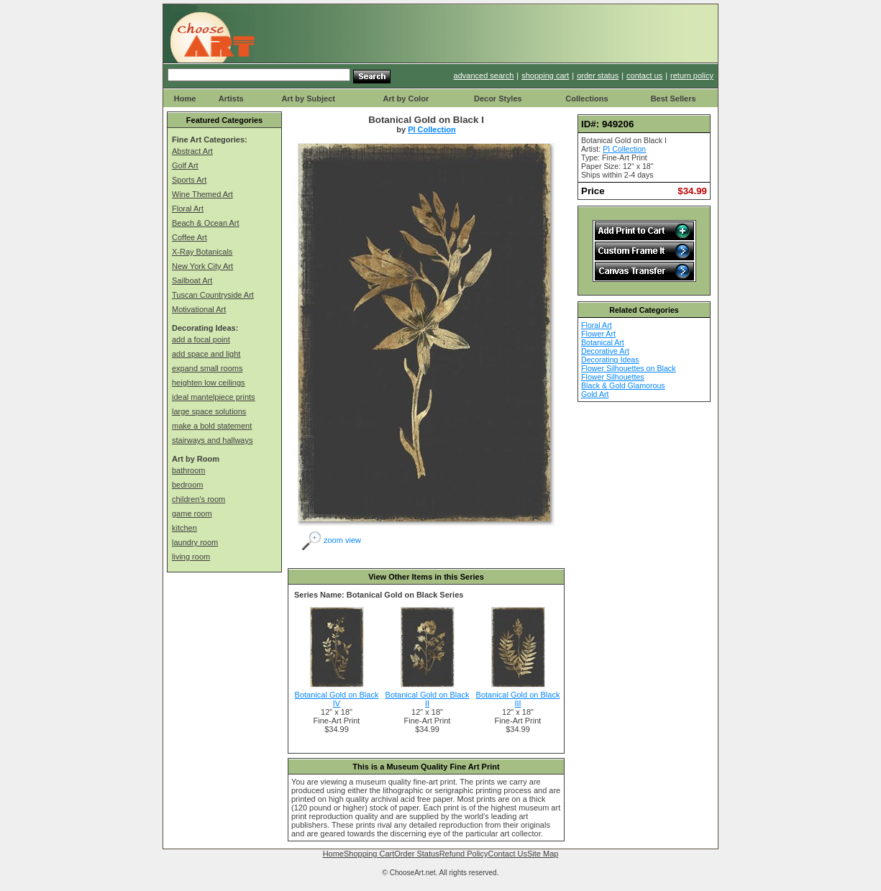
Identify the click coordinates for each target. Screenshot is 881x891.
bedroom (187, 484)
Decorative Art (605, 351)
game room (192, 513)
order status (597, 75)
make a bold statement (212, 425)
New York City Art (202, 266)
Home (185, 98)
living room (191, 556)
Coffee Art (189, 237)
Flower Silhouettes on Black (628, 368)
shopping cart (545, 75)
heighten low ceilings (208, 382)
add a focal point (201, 339)
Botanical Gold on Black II (427, 699)
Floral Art (188, 208)
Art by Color (406, 98)
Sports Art (189, 179)
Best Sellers (673, 98)
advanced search (484, 75)
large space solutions (209, 411)
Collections (586, 98)
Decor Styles (498, 98)
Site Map (542, 853)
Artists (231, 98)
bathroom (188, 470)
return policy (691, 75)
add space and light (206, 353)
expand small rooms (207, 368)
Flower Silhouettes (612, 377)
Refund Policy (463, 853)
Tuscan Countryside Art (213, 295)
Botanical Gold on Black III (518, 699)
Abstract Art (192, 151)
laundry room (195, 542)
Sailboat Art (192, 280)
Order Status (416, 853)
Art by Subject (308, 98)
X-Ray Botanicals (202, 251)
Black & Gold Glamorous (623, 385)
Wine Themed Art (202, 194)
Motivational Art (199, 309)
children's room (198, 499)
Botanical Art (602, 342)
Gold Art (595, 394)
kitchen (184, 528)
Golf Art (185, 165)
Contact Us (507, 853)
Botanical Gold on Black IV (337, 699)
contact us (644, 75)
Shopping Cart (369, 853)
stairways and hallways (212, 440)
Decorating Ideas (610, 359)
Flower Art (598, 333)
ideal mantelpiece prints (213, 397)
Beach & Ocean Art (205, 223)
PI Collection (432, 129)
